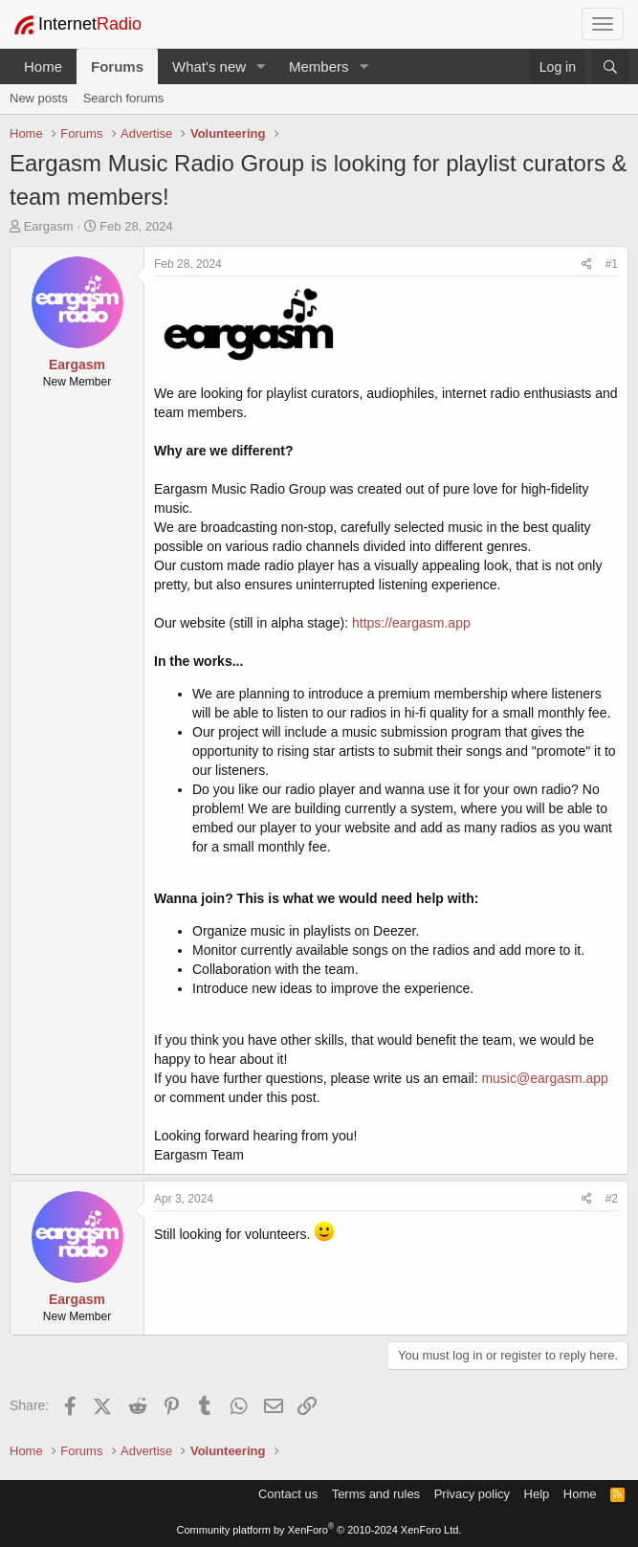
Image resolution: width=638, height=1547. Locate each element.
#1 (611, 264)
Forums (117, 66)
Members (319, 66)
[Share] (587, 265)
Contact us (288, 1494)
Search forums (124, 98)
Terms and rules (376, 1494)
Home (43, 66)
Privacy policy (472, 1494)
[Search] (610, 67)
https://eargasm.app (411, 622)
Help (537, 1494)
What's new (209, 66)
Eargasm (49, 226)
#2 (611, 1198)
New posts (39, 98)
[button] (261, 66)
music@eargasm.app (544, 1078)
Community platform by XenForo (319, 1530)
